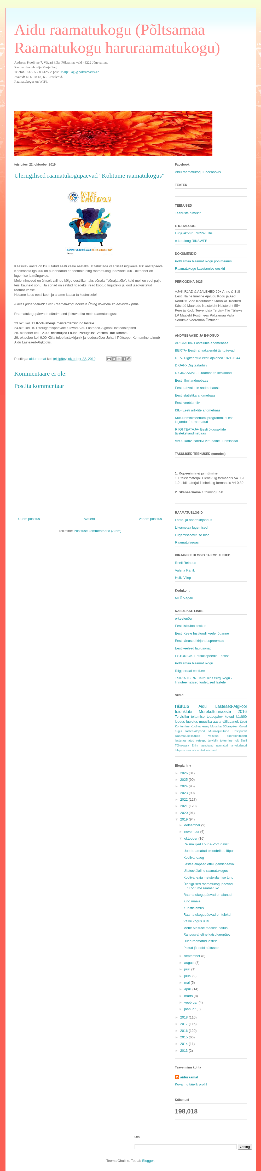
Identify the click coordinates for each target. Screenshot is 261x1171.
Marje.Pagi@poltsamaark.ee (79, 72)
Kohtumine (182, 726)
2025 (184, 780)
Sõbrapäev (230, 726)
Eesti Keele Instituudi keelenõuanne (202, 633)
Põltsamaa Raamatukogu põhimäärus (203, 261)
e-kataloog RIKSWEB (191, 241)
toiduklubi (183, 711)
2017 (184, 1024)
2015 (184, 1037)
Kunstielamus (193, 908)
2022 (184, 799)
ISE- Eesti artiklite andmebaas (198, 410)
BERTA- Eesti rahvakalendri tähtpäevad (205, 350)
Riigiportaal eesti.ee (190, 671)
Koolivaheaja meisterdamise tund (208, 877)
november (192, 832)
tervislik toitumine (220, 740)
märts (189, 996)
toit (237, 740)
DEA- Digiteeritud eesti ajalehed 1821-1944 (207, 358)
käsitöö (241, 717)
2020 (184, 813)
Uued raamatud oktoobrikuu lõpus (208, 851)
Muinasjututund (218, 731)
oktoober (191, 838)
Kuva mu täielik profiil (191, 1084)
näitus (182, 706)
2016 (184, 1031)
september (192, 956)
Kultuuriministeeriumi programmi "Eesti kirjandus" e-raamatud (204, 420)
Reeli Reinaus (185, 563)
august (189, 963)
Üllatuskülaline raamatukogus (205, 871)
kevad (229, 717)
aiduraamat (189, 1077)
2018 (184, 1017)
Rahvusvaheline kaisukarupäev (206, 934)
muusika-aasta (210, 721)
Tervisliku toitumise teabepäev (199, 717)
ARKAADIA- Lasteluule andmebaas (202, 343)
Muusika (216, 726)
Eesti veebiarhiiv (187, 403)
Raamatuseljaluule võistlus (197, 735)
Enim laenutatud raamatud (210, 745)
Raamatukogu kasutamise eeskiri (200, 268)
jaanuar (190, 1009)
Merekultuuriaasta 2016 (223, 711)
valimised (211, 750)
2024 (184, 786)
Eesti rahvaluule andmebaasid (198, 388)
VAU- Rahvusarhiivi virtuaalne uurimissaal (206, 441)
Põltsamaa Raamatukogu (194, 663)
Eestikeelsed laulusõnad (193, 648)
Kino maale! (192, 901)
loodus (180, 721)
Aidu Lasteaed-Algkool (223, 706)
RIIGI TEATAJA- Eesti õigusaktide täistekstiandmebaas (200, 431)
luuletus (192, 721)
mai (187, 983)
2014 (184, 1044)
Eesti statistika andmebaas (195, 395)
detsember (192, 825)
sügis (178, 731)
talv (194, 750)
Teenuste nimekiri (188, 213)
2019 (184, 819)
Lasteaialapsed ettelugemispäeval (209, 864)
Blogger (148, 1161)
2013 (184, 1051)
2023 (184, 793)
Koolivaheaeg (200, 726)
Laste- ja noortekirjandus (193, 520)
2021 (184, 806)
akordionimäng (237, 735)
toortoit (201, 750)
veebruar (191, 1002)
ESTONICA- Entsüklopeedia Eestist (202, 656)
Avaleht (89, 519)
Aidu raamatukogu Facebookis (198, 172)
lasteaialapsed (195, 731)
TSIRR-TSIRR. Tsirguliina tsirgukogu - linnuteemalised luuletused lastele (203, 680)
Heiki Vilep (183, 578)
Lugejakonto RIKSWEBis (194, 233)
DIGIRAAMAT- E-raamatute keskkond (203, 373)
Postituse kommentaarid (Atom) (97, 531)
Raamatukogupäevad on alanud (207, 895)
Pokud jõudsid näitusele (201, 948)
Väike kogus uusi (196, 921)
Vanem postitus (150, 519)
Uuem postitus (29, 519)
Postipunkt (240, 731)
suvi (188, 750)
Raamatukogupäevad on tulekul (207, 915)
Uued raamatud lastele (200, 941)
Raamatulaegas (187, 542)
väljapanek (231, 721)
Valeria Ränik (185, 570)
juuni (188, 976)
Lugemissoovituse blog (192, 535)
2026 (184, 773)
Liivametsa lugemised (191, 527)
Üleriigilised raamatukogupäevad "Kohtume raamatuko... (208, 886)
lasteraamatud (184, 740)
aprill (188, 989)
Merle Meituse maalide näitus (205, 928)
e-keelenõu (183, 618)
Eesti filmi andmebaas (191, 380)
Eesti (243, 721)
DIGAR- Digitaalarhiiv (191, 365)
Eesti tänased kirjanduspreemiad (199, 641)
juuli (187, 969)
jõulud (243, 726)
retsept (201, 740)
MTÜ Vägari (184, 598)
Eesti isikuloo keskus (190, 626)
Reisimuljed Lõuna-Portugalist (206, 844)
